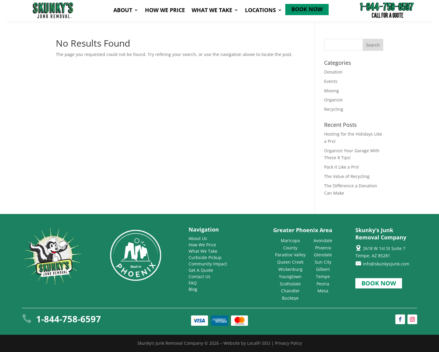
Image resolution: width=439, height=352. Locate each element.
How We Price (165, 11)
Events (330, 81)
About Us (198, 238)
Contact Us (199, 276)
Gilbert (323, 269)
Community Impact (208, 264)
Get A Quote (201, 270)
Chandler (290, 291)
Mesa (322, 291)
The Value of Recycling (347, 176)
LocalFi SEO (258, 343)
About (122, 11)
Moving (331, 91)
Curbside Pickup (205, 257)
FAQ (193, 283)
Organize (333, 100)
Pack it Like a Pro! (341, 167)
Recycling (333, 109)
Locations (260, 11)
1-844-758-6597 (68, 319)
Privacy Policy (288, 343)
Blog (193, 289)
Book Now (307, 10)
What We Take (212, 11)
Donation (333, 72)
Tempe (323, 276)
